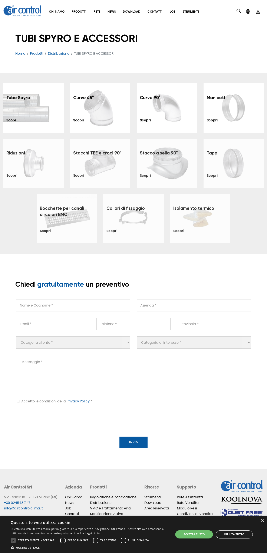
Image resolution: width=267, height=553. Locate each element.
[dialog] (133, 534)
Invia (133, 442)
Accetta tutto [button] (194, 534)
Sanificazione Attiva (106, 513)
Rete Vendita (188, 502)
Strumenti (191, 11)
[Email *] (53, 324)
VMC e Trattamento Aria (110, 508)
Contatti (155, 11)
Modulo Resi (187, 508)
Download (131, 11)
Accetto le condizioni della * (54, 401)
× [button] (262, 520)
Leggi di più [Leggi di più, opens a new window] (92, 533)
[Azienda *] (194, 305)
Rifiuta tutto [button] (234, 534)
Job (172, 11)
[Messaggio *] (133, 373)
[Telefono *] (133, 324)
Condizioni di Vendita (195, 513)
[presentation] (48, 425)
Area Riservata (156, 508)
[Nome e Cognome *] (73, 305)
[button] (90, 548)
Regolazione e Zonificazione (113, 497)
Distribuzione (101, 502)
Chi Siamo (57, 11)
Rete (97, 11)
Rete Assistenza (190, 497)
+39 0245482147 (17, 502)
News (112, 11)
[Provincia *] (214, 324)
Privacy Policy (78, 401)
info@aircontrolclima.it (23, 508)
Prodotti (79, 11)
